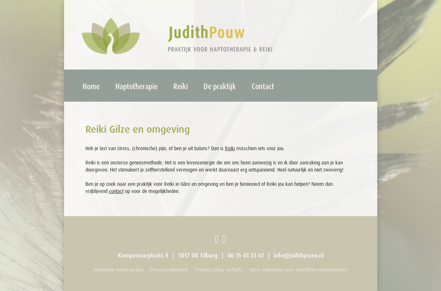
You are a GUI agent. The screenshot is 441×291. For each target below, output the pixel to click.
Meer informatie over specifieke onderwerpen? (299, 269)
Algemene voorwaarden (118, 269)
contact (116, 191)
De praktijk (220, 86)
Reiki (180, 86)
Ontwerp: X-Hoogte (348, 278)
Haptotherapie (136, 86)
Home (91, 86)
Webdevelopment (350, 278)
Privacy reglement (169, 269)
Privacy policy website (219, 269)
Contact (263, 86)
